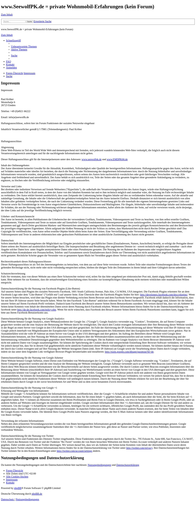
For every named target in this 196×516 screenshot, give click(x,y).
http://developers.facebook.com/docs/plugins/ (164, 294)
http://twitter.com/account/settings (74, 450)
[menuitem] (24, 46)
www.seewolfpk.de (92, 159)
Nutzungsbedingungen (99, 464)
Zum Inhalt (7, 14)
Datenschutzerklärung (127, 464)
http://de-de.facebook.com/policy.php (36, 309)
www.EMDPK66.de (117, 159)
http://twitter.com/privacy (139, 447)
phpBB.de (37, 493)
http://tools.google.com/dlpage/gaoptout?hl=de (129, 351)
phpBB (17, 488)
